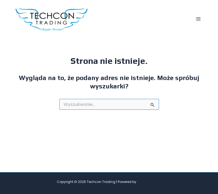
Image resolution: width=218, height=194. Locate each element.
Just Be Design (149, 181)
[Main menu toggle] (198, 19)
